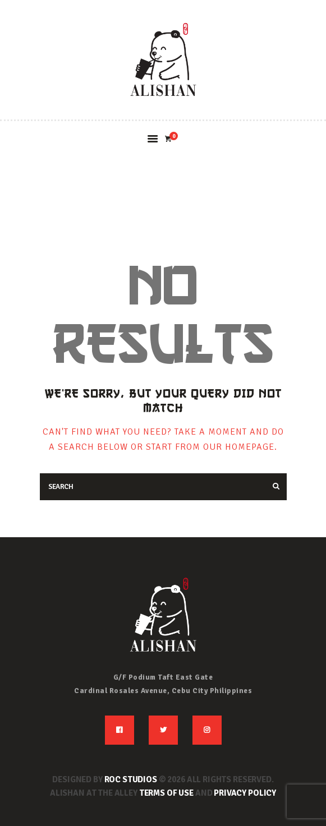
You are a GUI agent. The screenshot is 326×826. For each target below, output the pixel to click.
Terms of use (166, 793)
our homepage (238, 447)
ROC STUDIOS (130, 779)
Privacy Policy (245, 793)
